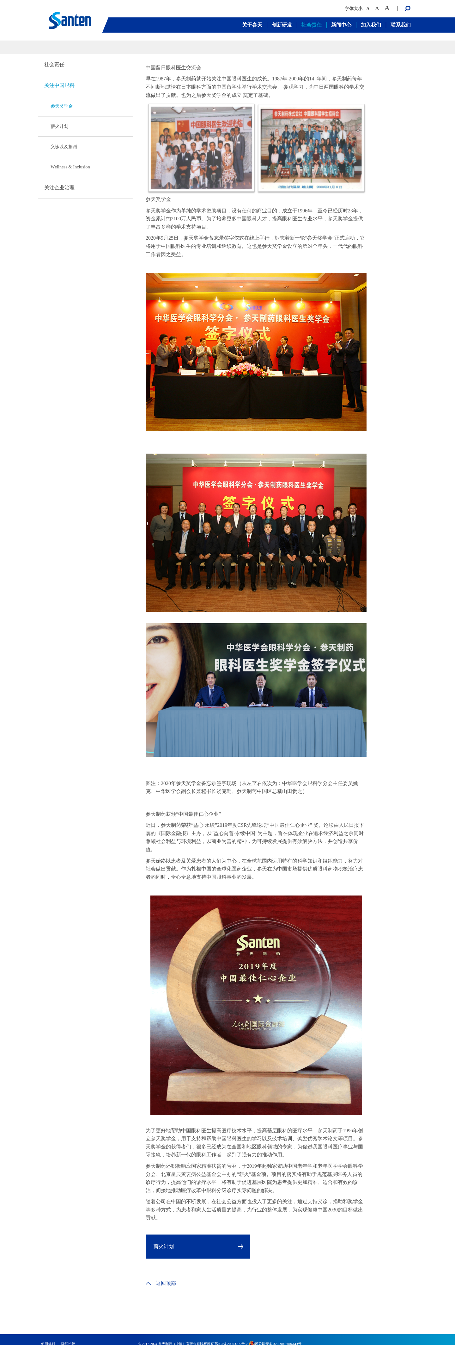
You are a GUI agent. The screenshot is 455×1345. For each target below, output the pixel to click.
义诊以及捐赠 (64, 146)
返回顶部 (161, 1283)
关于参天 (252, 25)
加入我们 (371, 25)
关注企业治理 (59, 187)
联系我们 (401, 25)
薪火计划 (59, 126)
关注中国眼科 (59, 85)
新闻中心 (341, 25)
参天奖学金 (62, 106)
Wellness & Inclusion (70, 166)
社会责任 (311, 25)
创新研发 (282, 25)
